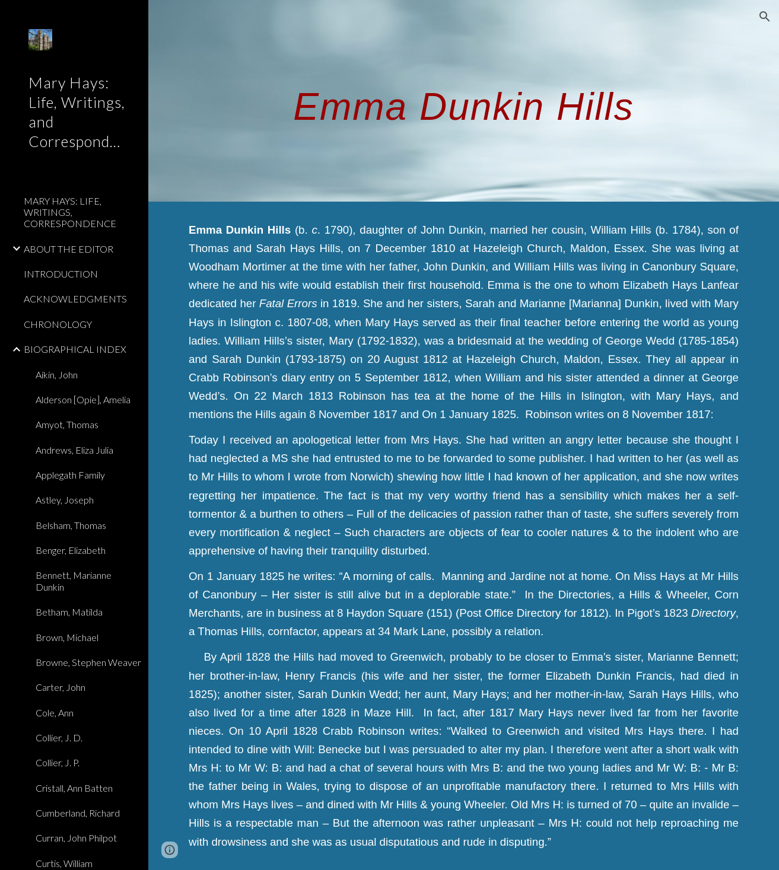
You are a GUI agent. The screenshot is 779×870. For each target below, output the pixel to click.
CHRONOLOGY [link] (58, 324)
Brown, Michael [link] (67, 637)
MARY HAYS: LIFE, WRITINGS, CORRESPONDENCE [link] (70, 212)
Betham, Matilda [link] (69, 611)
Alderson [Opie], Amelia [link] (83, 399)
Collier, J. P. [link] (58, 762)
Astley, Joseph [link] (65, 499)
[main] (463, 100)
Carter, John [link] (60, 687)
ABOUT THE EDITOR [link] (68, 248)
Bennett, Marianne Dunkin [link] (74, 580)
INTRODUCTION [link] (61, 273)
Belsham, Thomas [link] (71, 525)
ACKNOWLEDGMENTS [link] (75, 298)
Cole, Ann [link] (55, 712)
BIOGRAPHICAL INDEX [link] (75, 349)
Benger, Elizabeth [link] (71, 550)
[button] (765, 16)
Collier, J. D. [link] (59, 737)
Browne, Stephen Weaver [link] (88, 662)
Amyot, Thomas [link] (67, 424)
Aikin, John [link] (57, 374)
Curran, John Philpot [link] (76, 837)
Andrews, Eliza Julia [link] (74, 449)
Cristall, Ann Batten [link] (74, 787)
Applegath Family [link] (70, 474)
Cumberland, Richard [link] (78, 812)
